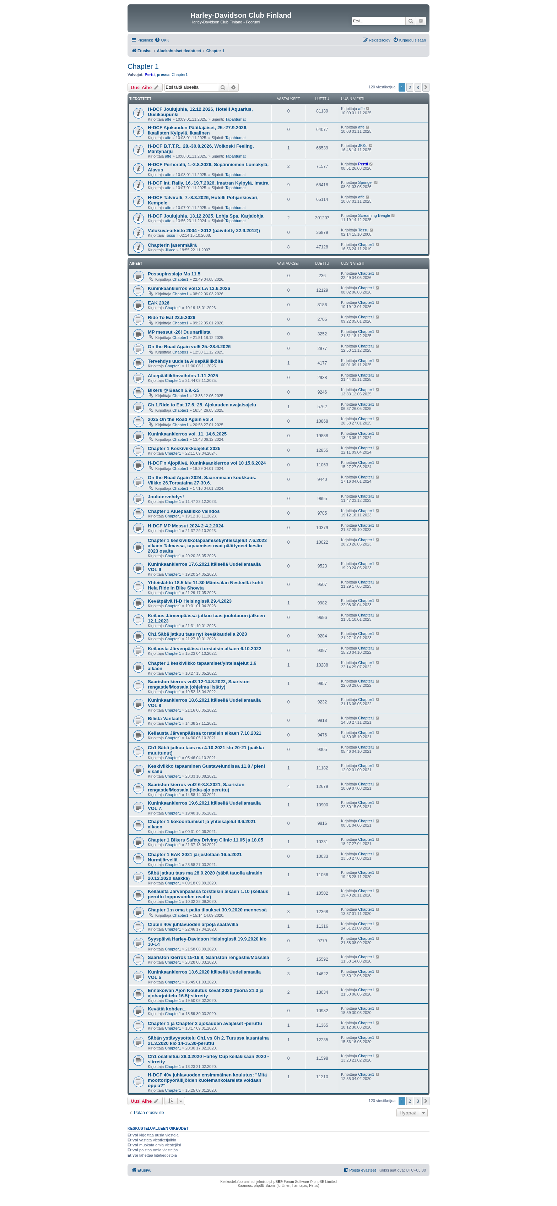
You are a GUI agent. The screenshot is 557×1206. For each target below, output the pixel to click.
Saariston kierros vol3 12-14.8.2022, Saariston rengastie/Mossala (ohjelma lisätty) (199, 684)
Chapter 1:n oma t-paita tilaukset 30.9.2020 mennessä (207, 909)
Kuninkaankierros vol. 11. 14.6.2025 (187, 434)
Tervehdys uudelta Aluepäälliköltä (185, 361)
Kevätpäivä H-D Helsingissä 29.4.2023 (190, 601)
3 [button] (418, 87)
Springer (365, 182)
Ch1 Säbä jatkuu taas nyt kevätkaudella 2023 (197, 634)
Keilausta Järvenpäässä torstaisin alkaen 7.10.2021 (204, 733)
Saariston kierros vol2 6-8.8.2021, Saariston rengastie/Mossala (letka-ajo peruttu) (196, 787)
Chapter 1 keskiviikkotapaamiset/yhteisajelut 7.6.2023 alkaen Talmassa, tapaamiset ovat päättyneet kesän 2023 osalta (207, 546)
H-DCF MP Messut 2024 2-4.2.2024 (185, 525)
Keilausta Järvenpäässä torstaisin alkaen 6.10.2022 (204, 648)
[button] (425, 87)
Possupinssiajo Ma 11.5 (174, 273)
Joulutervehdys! (166, 496)
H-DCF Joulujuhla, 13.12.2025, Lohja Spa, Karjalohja (205, 216)
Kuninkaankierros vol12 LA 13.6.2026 (189, 288)
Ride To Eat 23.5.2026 (171, 317)
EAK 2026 (158, 303)
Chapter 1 (143, 66)
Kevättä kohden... (167, 1009)
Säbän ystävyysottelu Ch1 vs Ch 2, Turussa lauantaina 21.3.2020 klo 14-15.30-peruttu (208, 1040)
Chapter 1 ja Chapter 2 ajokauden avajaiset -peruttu (205, 1023)
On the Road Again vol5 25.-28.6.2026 (189, 346)
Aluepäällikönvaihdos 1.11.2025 (183, 375)
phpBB (275, 1182)
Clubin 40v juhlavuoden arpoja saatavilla (193, 924)
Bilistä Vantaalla (165, 718)
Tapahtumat (235, 119)
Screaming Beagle (374, 215)
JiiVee (170, 250)
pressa (163, 74)
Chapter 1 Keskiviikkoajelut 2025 (184, 448)
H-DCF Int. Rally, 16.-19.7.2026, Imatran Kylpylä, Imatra (208, 183)
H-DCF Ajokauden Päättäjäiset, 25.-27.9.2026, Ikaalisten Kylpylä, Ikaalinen (198, 130)
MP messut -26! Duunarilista (179, 332)
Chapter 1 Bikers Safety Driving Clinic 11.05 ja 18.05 (205, 840)
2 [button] (410, 87)
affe (168, 119)
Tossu (170, 235)
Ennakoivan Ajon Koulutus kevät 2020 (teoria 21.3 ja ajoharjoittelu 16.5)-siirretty (206, 993)
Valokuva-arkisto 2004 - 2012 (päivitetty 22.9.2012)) (204, 230)
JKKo (362, 145)
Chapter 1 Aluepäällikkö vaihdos (184, 511)
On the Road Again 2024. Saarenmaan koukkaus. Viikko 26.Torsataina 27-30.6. (202, 480)
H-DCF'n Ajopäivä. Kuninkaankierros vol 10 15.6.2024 (207, 463)
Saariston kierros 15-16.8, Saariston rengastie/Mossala (208, 957)
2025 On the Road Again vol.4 (180, 419)
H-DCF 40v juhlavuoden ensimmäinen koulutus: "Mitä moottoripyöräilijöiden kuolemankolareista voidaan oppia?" (207, 1080)
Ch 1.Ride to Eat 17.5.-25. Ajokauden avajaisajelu (202, 404)
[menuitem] (162, 40)
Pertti (150, 74)
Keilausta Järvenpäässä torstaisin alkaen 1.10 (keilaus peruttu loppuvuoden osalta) (208, 894)
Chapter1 (180, 74)
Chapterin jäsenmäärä (172, 245)
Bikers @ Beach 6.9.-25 (173, 390)
